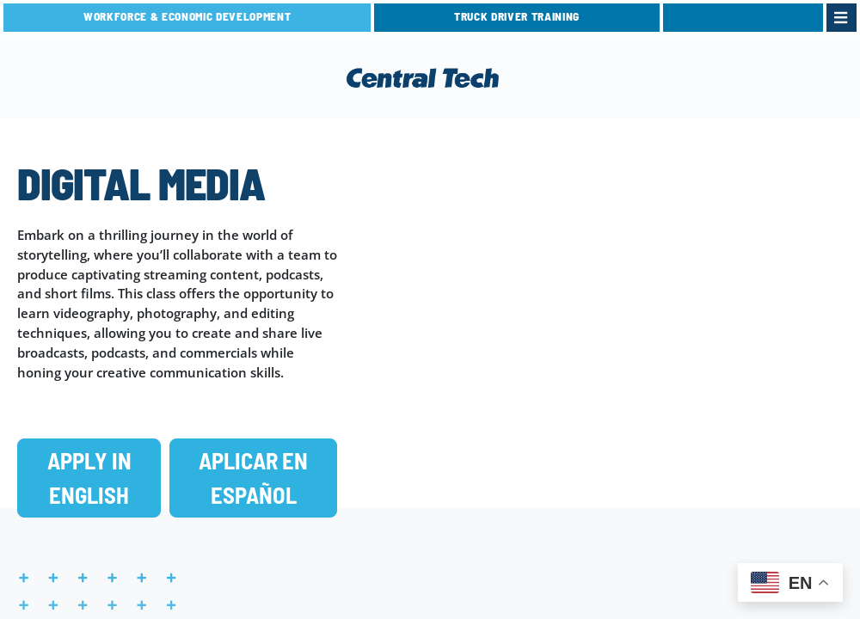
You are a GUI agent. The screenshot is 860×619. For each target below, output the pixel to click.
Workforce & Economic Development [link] (187, 16)
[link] (743, 18)
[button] (89, 478)
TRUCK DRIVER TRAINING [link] (517, 16)
